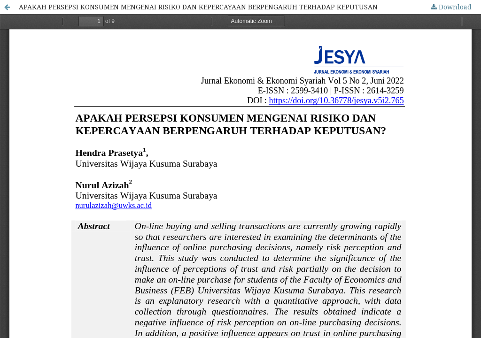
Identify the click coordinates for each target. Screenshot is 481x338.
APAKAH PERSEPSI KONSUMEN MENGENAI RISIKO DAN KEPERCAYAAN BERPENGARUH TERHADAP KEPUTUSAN (198, 6)
